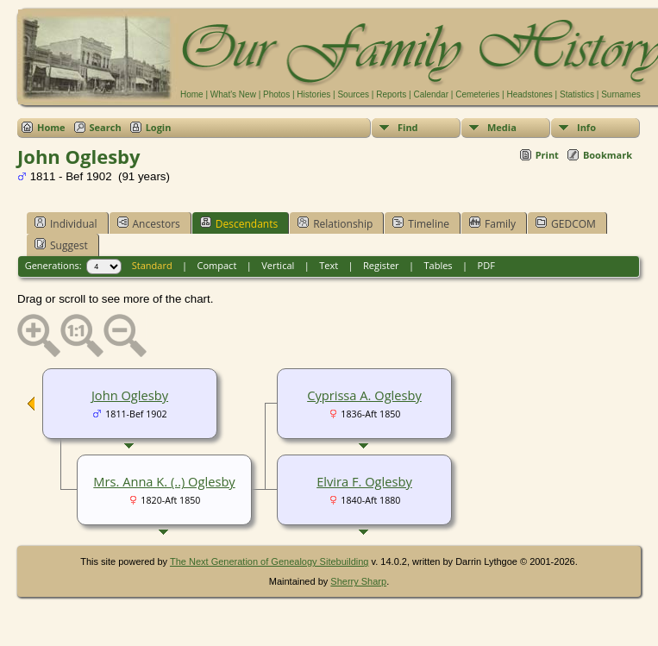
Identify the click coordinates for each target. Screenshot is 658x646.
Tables (438, 265)
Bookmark (607, 154)
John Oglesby (129, 395)
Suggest (61, 245)
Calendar (430, 94)
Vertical (277, 265)
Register (381, 265)
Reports (391, 94)
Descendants (239, 223)
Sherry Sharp (358, 581)
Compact (217, 265)
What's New (233, 94)
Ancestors (148, 223)
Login (159, 127)
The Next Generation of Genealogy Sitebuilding (269, 561)
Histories (313, 94)
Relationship (335, 223)
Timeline (420, 223)
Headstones (529, 94)
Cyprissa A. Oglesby (364, 395)
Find (408, 127)
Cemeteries (477, 94)
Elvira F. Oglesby (364, 481)
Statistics (577, 94)
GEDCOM (566, 223)
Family (492, 223)
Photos (276, 94)
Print (547, 154)
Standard (152, 265)
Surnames (621, 94)
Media (502, 127)
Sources (353, 94)
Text (328, 265)
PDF (486, 265)
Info (586, 127)
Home (192, 94)
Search (106, 127)
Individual (65, 223)
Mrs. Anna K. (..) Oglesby (164, 481)
